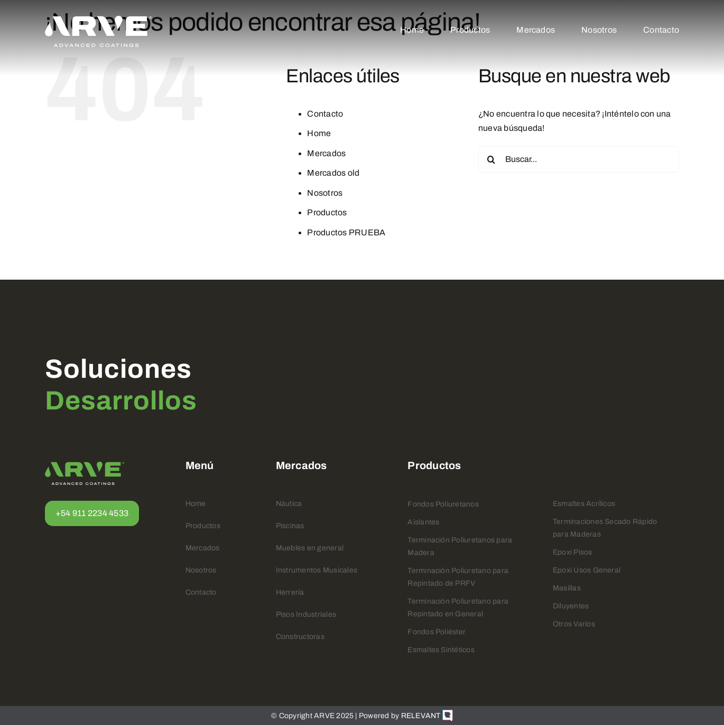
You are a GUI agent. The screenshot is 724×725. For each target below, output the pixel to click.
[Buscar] (491, 159)
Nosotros (324, 192)
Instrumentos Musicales (316, 570)
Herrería (290, 592)
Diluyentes (571, 606)
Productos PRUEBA (346, 232)
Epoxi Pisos (572, 552)
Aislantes (423, 522)
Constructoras (300, 637)
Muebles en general (310, 548)
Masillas (567, 588)
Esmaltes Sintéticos (441, 650)
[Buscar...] (578, 159)
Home (319, 133)
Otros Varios (574, 624)
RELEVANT (427, 716)
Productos (327, 212)
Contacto (325, 113)
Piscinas (290, 526)
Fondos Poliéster (436, 632)
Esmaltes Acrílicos (584, 504)
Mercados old (333, 172)
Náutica (289, 504)
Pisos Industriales (306, 614)
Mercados (326, 153)
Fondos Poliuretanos (443, 504)
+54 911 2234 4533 (91, 513)
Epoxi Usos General (586, 570)
